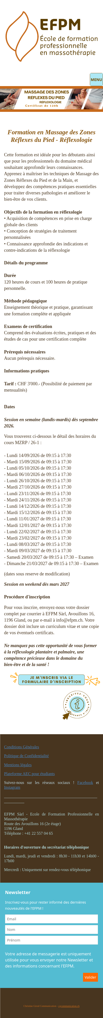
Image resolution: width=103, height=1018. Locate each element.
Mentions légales (18, 765)
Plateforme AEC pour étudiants (29, 774)
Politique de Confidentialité (26, 756)
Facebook (85, 782)
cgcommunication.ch (69, 1006)
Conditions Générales (21, 747)
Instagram (12, 787)
